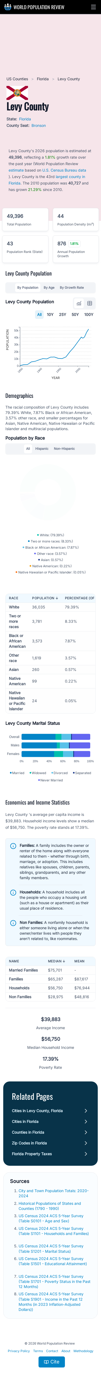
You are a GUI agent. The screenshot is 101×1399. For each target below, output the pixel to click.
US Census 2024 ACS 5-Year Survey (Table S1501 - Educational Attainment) (53, 1261)
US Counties (17, 78)
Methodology (83, 1351)
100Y (88, 314)
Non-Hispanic (64, 449)
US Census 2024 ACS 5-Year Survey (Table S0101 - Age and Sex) (51, 1218)
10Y (50, 314)
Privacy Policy (19, 1351)
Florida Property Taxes (32, 1153)
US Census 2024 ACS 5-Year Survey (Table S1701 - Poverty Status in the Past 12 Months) (54, 1281)
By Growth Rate (72, 288)
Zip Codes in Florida (29, 1143)
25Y (62, 314)
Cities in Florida (25, 1121)
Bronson (39, 125)
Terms (38, 1351)
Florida (43, 78)
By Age (49, 288)
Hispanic (41, 449)
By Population (27, 288)
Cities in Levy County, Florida (37, 1110)
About (65, 1351)
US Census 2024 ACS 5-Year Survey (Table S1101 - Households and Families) (54, 1231)
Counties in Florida (28, 1132)
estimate (16, 170)
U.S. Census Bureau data (64, 170)
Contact (52, 1351)
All (39, 314)
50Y (75, 314)
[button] (93, 7)
